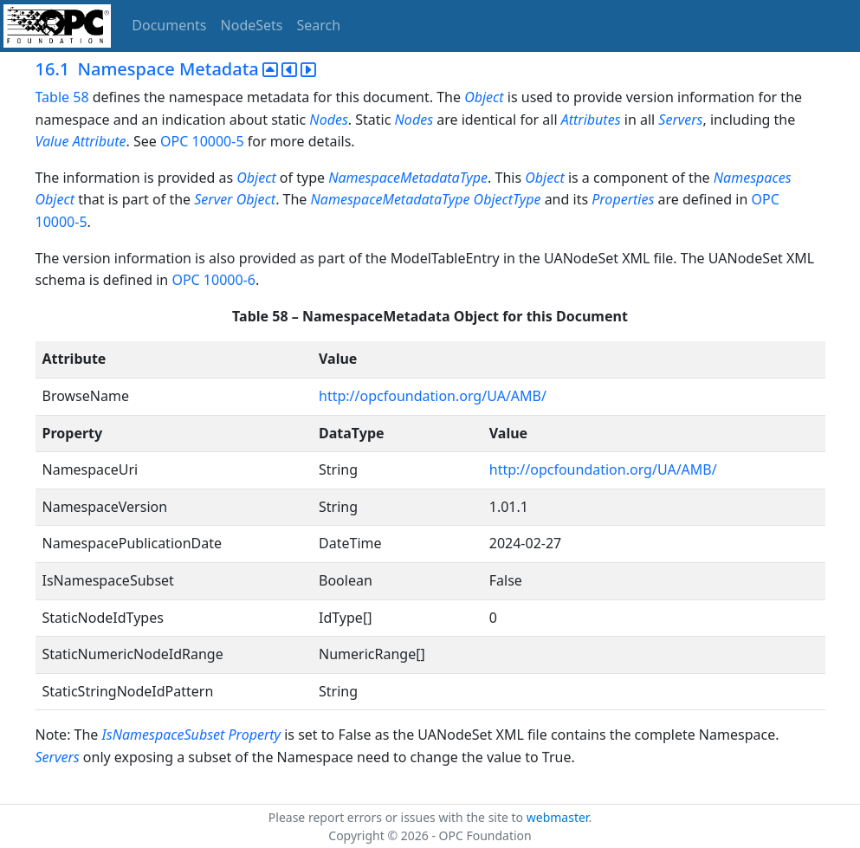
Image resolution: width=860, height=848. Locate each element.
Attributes (592, 119)
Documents (169, 25)
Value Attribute (81, 141)
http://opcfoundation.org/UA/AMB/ (432, 395)
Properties (623, 199)
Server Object (234, 199)
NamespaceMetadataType (408, 177)
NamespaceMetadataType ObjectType (426, 199)
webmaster (558, 817)
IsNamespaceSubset (163, 734)
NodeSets (252, 25)
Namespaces (753, 177)
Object (483, 97)
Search (319, 25)
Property (255, 734)
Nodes (328, 119)
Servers (680, 119)
